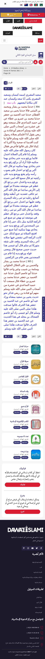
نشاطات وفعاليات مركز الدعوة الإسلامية (32, 577)
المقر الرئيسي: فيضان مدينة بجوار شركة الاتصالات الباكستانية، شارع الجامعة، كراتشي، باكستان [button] (22, 644)
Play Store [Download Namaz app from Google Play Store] (17, 397)
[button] (6, 83)
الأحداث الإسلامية (38, 572)
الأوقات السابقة (38, 608)
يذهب (24, 89)
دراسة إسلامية (38, 583)
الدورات (8, 33)
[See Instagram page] (28, 548)
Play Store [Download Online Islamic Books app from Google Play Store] (17, 427)
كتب (18, 21)
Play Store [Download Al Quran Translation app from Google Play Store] (17, 352)
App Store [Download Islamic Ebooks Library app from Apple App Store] (24, 427)
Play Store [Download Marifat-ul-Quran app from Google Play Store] (17, 367)
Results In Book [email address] (34, 638)
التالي (39, 89)
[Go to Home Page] (22, 27)
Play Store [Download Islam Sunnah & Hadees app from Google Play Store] (17, 382)
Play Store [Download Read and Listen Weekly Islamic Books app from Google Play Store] (17, 412)
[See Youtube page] (32, 548)
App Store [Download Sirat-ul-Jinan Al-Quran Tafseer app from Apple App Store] (24, 352)
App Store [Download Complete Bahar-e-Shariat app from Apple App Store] (24, 457)
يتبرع (40, 40)
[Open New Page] (19, 88)
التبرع (22, 511)
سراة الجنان (39, 597)
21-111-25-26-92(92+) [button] (33, 633)
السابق (33, 89)
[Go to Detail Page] (22, 70)
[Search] (4, 62)
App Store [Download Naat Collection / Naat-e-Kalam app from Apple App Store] (24, 442)
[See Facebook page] (41, 548)
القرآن (8, 21)
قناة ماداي (33, 21)
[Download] (35, 62)
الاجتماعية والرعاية (37, 562)
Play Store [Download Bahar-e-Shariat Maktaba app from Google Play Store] (17, 457)
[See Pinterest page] (24, 548)
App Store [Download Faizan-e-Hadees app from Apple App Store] (24, 382)
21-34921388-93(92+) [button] (33, 628)
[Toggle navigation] (4, 40)
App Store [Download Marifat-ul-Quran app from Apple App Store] (24, 367)
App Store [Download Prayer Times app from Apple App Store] (24, 397)
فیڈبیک (22, 484)
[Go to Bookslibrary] (22, 48)
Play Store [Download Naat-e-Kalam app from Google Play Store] (17, 442)
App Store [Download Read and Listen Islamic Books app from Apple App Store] (24, 412)
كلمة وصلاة (38, 613)
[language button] (11, 15)
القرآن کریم (39, 602)
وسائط (37, 33)
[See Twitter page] (37, 548)
